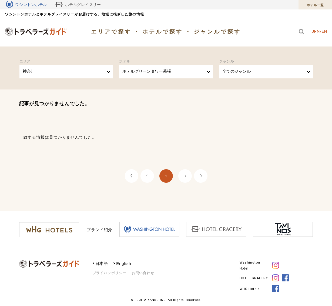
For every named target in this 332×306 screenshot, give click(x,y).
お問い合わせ (143, 273)
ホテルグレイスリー (78, 4)
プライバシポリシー (109, 273)
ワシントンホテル (26, 4)
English (123, 263)
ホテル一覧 (315, 5)
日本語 (101, 263)
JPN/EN (319, 31)
